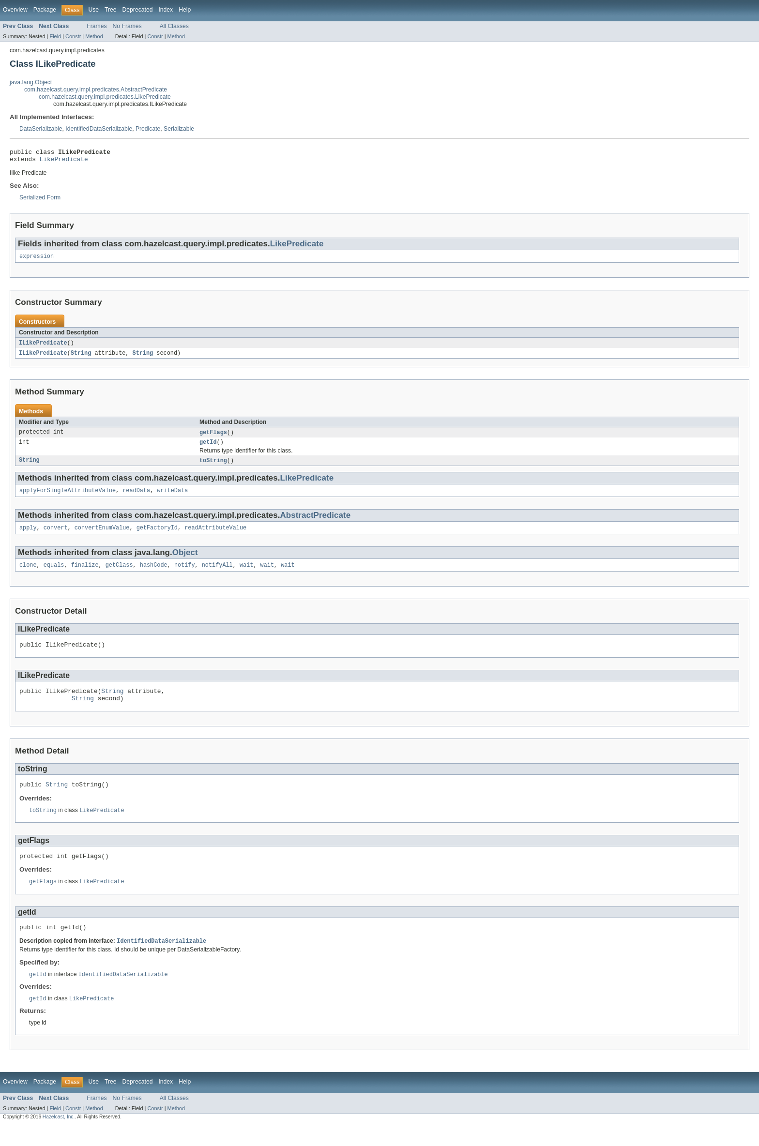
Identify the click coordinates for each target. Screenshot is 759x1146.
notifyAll (217, 574)
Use (93, 9)
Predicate (148, 128)
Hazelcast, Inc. (59, 1137)
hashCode (153, 574)
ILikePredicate (43, 347)
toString (213, 467)
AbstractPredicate (315, 523)
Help (185, 9)
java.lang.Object (31, 82)
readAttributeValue (215, 536)
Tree (111, 9)
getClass (119, 574)
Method (94, 36)
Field (55, 36)
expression (36, 260)
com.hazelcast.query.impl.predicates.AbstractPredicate (95, 89)
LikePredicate (64, 161)
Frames (96, 26)
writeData (172, 498)
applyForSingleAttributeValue (67, 498)
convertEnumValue (102, 536)
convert (56, 536)
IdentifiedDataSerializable (98, 128)
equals (54, 574)
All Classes (174, 26)
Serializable (179, 128)
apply (28, 536)
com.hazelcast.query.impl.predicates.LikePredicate (105, 96)
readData (136, 498)
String (81, 358)
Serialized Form (40, 200)
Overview (15, 9)
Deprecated (137, 9)
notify (184, 574)
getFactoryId (157, 536)
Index (165, 9)
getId (208, 448)
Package (44, 9)
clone (28, 574)
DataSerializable (40, 128)
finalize (85, 574)
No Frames (127, 26)
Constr (73, 36)
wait (246, 574)
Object (185, 561)
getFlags (213, 437)
